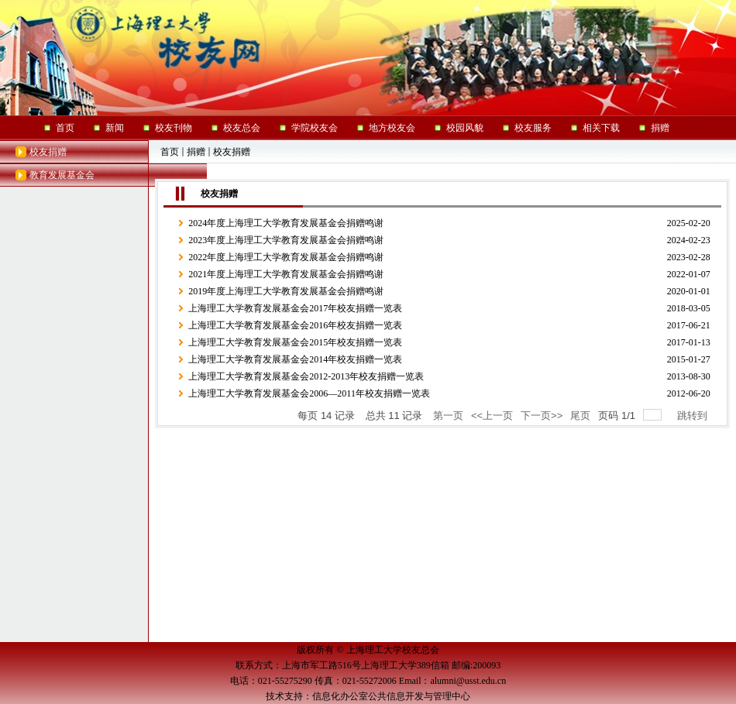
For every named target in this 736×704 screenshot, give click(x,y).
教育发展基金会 (62, 175)
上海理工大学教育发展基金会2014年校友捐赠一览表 (295, 359)
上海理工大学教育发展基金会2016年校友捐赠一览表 (295, 325)
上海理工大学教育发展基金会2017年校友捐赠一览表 (295, 308)
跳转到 (693, 415)
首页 (169, 151)
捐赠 (196, 151)
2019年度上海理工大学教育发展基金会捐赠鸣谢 (285, 291)
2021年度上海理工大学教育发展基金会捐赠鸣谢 (285, 274)
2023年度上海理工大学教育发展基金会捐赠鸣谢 (285, 240)
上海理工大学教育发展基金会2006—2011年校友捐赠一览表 (309, 393)
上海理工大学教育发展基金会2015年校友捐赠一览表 (295, 342)
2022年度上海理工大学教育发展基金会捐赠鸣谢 (285, 257)
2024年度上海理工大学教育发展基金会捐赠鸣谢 (285, 223)
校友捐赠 (48, 151)
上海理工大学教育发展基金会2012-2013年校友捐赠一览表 (306, 376)
